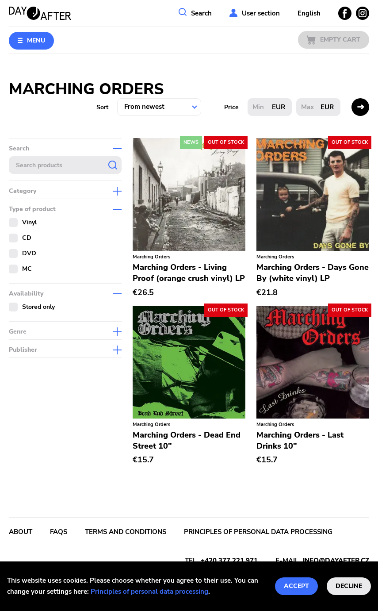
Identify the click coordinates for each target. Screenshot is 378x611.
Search (201, 13)
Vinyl (29, 222)
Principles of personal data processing (149, 591)
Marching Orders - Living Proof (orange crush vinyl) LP (189, 273)
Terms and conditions (125, 531)
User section (261, 13)
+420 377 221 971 (229, 560)
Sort (102, 107)
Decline (349, 586)
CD (26, 238)
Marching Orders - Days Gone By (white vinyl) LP (312, 273)
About (20, 531)
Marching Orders (151, 257)
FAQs (58, 531)
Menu (36, 40)
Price (231, 107)
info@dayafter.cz (336, 560)
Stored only (38, 307)
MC (27, 269)
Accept (296, 586)
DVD (29, 253)
